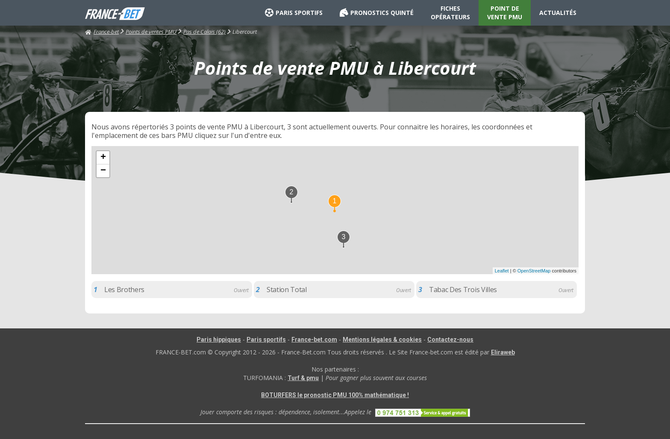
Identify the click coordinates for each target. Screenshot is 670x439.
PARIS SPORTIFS (294, 13)
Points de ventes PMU (151, 31)
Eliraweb (503, 352)
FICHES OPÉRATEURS (450, 12)
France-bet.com (314, 339)
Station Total (287, 289)
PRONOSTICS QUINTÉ (377, 13)
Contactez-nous (450, 339)
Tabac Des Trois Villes (463, 289)
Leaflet (502, 270)
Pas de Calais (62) (204, 31)
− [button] (103, 170)
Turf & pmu (303, 378)
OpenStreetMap (534, 270)
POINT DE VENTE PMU (504, 12)
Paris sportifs (266, 339)
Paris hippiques (219, 339)
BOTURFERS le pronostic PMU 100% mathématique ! (335, 395)
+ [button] (103, 157)
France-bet (102, 31)
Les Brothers (124, 289)
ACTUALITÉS (557, 13)
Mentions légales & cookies (382, 339)
